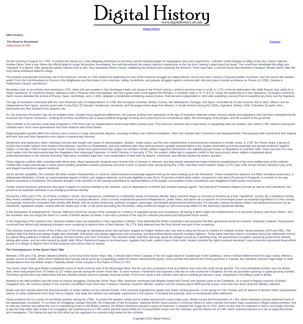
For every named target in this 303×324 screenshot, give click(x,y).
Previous (275, 41)
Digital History (151, 29)
